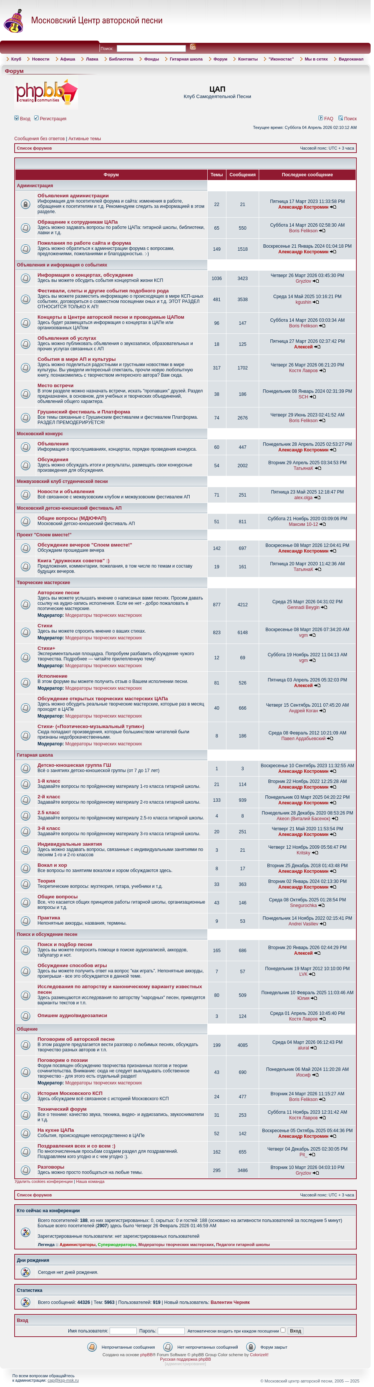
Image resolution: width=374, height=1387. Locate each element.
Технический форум (62, 1109)
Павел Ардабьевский (303, 738)
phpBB (146, 1354)
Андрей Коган (303, 710)
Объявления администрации (73, 195)
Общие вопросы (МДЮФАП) (72, 518)
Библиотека (121, 59)
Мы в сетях (316, 59)
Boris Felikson (303, 230)
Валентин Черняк (230, 1302)
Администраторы (78, 1244)
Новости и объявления (66, 491)
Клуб (16, 59)
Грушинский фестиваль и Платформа (84, 412)
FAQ (325, 118)
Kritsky (303, 853)
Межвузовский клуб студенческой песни (62, 481)
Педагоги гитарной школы (243, 1244)
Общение (27, 1029)
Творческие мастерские (43, 582)
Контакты (248, 59)
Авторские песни (58, 592)
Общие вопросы (58, 896)
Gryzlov (303, 281)
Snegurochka (303, 905)
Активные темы (84, 138)
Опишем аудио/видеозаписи (72, 1015)
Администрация (35, 185)
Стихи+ (46, 648)
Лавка (92, 59)
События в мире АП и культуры (77, 359)
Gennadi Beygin (303, 607)
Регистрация (50, 118)
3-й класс (49, 828)
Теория (46, 881)
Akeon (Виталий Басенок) (303, 818)
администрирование (185, 1363)
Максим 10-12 (303, 524)
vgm (303, 635)
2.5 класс (49, 812)
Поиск (347, 118)
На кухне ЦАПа (56, 1130)
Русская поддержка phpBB (185, 1359)
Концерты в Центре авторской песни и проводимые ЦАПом (111, 317)
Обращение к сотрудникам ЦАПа (78, 222)
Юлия (303, 998)
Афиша (67, 59)
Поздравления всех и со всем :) (76, 1146)
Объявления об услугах (67, 338)
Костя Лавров (303, 370)
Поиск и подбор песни (65, 944)
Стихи (45, 625)
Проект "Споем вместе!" (44, 535)
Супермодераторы (117, 1244)
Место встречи (56, 385)
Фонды (151, 59)
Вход (22, 118)
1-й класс (49, 781)
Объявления (53, 444)
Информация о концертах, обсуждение (85, 275)
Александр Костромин (303, 207)
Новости (40, 59)
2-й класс (49, 796)
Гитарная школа (186, 59)
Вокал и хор (52, 865)
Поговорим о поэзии (63, 1060)
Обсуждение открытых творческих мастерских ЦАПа (103, 698)
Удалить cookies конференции (44, 1181)
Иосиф (303, 1075)
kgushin (303, 302)
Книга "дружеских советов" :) (74, 560)
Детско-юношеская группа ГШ (74, 765)
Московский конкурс (40, 433)
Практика (49, 918)
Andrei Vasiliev (303, 924)
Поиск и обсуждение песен (47, 934)
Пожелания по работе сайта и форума (84, 243)
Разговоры (51, 1167)
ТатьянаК (303, 468)
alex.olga (303, 497)
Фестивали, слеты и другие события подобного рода (103, 291)
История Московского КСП (70, 1093)
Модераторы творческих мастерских (103, 615)
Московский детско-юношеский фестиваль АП (69, 508)
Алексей (303, 347)
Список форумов (34, 148)
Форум (221, 59)
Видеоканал (351, 59)
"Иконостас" (281, 59)
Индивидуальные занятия (70, 844)
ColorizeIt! (259, 1354)
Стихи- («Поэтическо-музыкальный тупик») (91, 726)
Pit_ (304, 1154)
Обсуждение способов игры (72, 965)
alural (303, 1048)
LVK (303, 974)
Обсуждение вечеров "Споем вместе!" (85, 545)
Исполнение (53, 676)
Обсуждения (53, 459)
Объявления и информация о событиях (62, 265)
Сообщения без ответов (39, 138)
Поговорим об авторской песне (76, 1039)
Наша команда (90, 1181)
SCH (303, 397)
